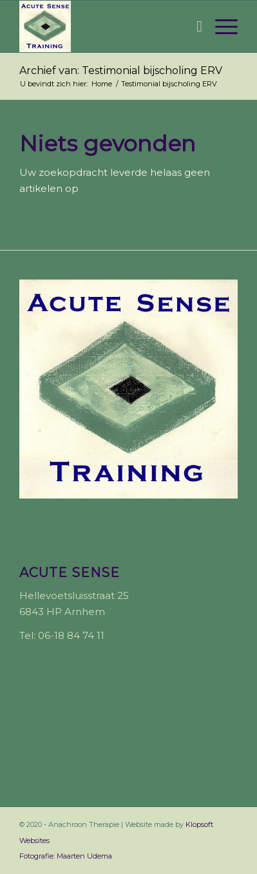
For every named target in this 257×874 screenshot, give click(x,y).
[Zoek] (193, 26)
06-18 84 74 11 (71, 635)
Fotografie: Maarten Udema (65, 855)
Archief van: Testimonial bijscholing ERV (120, 70)
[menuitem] (193, 26)
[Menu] (220, 26)
